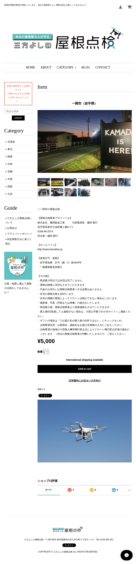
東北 (9, 149)
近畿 (9, 171)
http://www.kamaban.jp (50, 249)
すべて (48, 490)
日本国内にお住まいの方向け (85, 380)
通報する (41, 389)
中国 (9, 179)
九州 (9, 193)
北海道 (11, 141)
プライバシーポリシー (19, 233)
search (18, 117)
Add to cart (84, 368)
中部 (9, 164)
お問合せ (12, 228)
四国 (9, 186)
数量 (40, 351)
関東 (9, 156)
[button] (66, 67)
